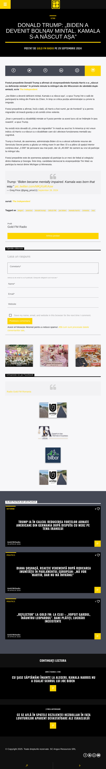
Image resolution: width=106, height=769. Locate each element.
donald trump (40, 210)
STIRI (53, 18)
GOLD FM (52, 210)
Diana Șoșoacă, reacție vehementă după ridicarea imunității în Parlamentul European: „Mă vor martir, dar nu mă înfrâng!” (53, 571)
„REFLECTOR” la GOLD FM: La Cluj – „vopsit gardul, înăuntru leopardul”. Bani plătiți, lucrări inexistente (54, 617)
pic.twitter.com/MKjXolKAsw (34, 186)
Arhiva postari (53, 236)
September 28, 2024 (48, 190)
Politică (11, 555)
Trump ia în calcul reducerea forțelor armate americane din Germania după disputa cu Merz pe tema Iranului (53, 525)
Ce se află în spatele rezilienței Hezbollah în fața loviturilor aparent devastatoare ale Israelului (53, 716)
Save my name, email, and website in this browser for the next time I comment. (52, 315)
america (29, 210)
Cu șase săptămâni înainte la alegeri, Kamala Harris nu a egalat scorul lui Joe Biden (53, 679)
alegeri (20, 210)
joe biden (62, 210)
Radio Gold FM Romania (19, 392)
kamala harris (74, 210)
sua (93, 210)
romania (86, 210)
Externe (10, 509)
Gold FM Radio (45, 48)
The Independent (28, 89)
